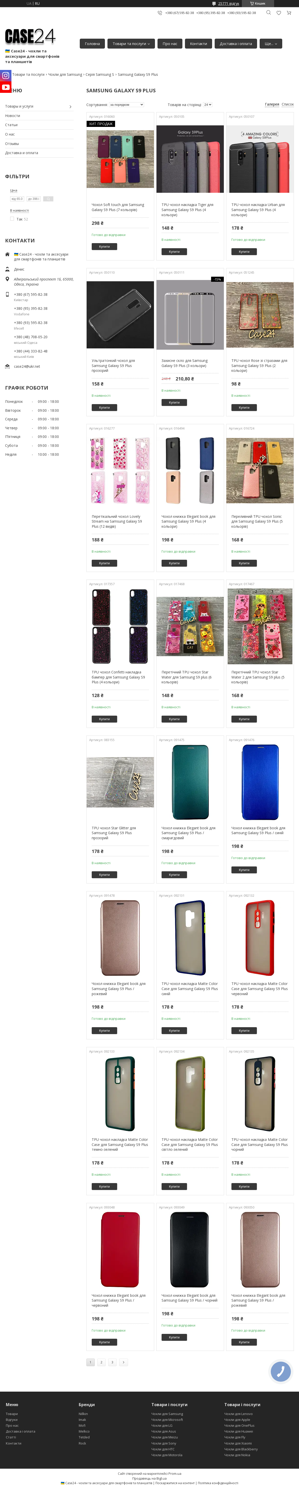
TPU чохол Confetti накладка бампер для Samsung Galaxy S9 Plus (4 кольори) (118, 677)
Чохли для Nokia (237, 1455)
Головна (92, 43)
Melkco (84, 1431)
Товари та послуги (129, 43)
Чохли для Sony (163, 1443)
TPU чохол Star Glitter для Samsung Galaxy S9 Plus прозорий (114, 833)
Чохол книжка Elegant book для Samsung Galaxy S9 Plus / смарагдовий (188, 833)
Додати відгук (279, 13)
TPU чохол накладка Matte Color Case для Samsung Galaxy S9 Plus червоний (259, 988)
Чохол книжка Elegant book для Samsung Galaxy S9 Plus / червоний (119, 1300)
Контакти (198, 43)
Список (288, 104)
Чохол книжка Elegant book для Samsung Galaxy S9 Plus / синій (258, 830)
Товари (12, 1413)
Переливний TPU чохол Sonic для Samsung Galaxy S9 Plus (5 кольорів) (257, 521)
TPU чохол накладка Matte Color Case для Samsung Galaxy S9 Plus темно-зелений (120, 1144)
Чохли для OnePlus (239, 1425)
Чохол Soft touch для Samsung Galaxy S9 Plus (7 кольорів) (118, 207)
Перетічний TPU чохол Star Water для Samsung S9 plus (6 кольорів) (187, 677)
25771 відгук (228, 3)
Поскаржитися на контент (175, 1483)
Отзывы (12, 143)
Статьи (11, 124)
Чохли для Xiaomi (238, 1443)
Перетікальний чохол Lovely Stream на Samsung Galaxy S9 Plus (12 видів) (117, 521)
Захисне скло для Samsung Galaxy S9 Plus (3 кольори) (185, 363)
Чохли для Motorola (166, 1455)
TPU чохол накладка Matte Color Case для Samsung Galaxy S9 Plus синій (190, 988)
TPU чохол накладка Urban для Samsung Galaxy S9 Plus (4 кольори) (258, 209)
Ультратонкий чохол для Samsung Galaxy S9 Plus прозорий (113, 365)
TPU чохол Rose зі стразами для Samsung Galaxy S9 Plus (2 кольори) (259, 365)
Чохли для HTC (163, 1449)
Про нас (170, 43)
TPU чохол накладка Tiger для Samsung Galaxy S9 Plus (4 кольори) (187, 209)
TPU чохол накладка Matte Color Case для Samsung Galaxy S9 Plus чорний (259, 1144)
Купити (104, 246)
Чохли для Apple (237, 1419)
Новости (12, 115)
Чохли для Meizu (164, 1437)
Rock (82, 1443)
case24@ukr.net (27, 366)
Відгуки (12, 1419)
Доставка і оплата (236, 43)
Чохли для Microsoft (167, 1419)
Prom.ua (174, 1473)
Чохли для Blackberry (241, 1449)
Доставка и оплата (21, 152)
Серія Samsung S (100, 74)
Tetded (84, 1437)
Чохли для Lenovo (238, 1413)
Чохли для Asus (163, 1431)
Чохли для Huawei (238, 1431)
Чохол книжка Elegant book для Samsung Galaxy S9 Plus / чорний (189, 1298)
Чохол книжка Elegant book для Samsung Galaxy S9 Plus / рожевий (119, 988)
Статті (11, 1437)
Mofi (82, 1425)
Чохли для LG (161, 1425)
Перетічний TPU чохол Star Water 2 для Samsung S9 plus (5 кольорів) (258, 677)
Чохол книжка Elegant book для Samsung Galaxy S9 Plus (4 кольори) (188, 521)
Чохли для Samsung (65, 74)
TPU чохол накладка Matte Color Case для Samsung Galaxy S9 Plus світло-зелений (190, 1144)
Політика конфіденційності (218, 1483)
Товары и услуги (19, 106)
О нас (10, 134)
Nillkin (83, 1413)
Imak (82, 1419)
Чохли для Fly (234, 1437)
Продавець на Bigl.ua (149, 1478)
